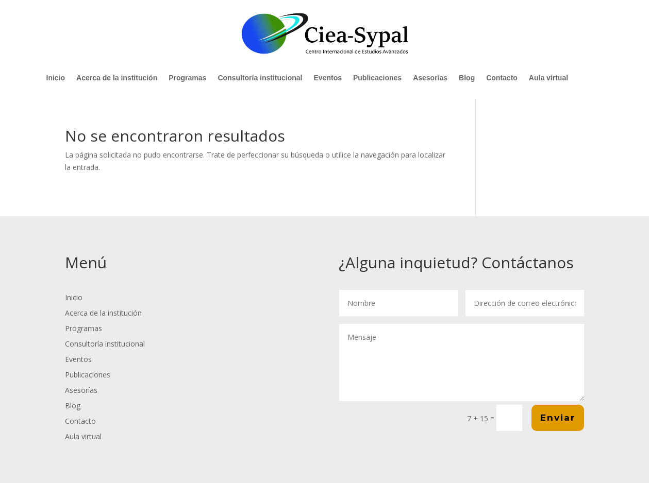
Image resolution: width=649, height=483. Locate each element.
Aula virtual (548, 78)
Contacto (502, 78)
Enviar (557, 417)
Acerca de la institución (116, 78)
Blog (467, 78)
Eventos (328, 78)
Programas (187, 78)
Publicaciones (377, 78)
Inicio (55, 78)
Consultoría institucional (260, 78)
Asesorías (430, 78)
